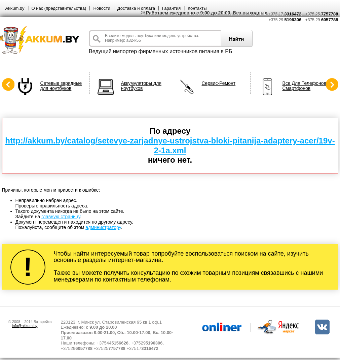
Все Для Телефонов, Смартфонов (305, 86)
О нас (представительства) (59, 8)
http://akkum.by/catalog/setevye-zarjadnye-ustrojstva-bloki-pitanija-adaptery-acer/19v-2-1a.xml (170, 145)
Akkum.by (15, 8)
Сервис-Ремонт (219, 83)
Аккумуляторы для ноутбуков (141, 86)
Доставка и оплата (136, 8)
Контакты (197, 8)
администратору (103, 227)
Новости (101, 8)
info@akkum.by (25, 326)
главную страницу (60, 216)
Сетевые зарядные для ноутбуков (61, 86)
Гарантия (171, 8)
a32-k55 (133, 40)
